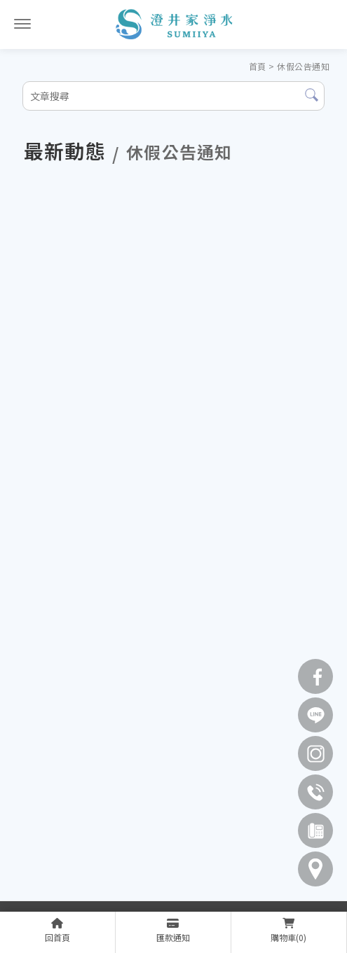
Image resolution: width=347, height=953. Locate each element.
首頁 (257, 66)
